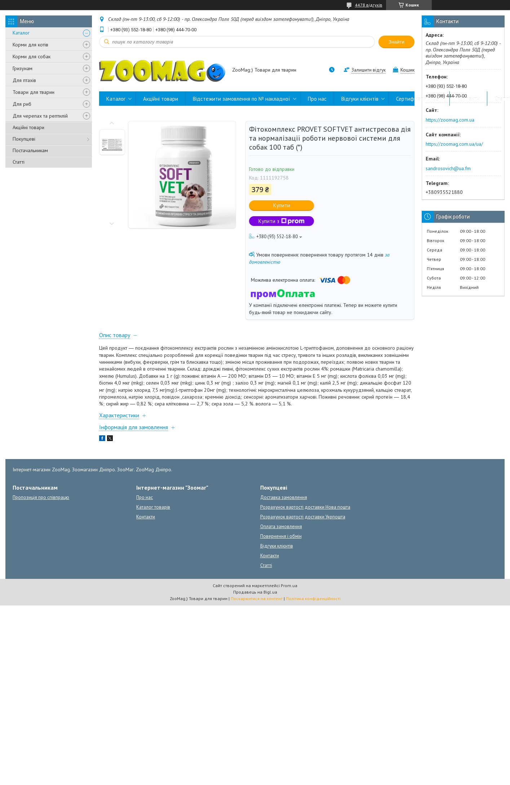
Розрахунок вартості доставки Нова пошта (305, 507)
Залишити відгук (368, 70)
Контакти (468, 98)
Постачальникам (30, 150)
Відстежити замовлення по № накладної (241, 98)
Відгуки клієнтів (359, 98)
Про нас (317, 98)
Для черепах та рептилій (40, 116)
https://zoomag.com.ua (450, 120)
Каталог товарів (153, 507)
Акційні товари (28, 127)
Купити (281, 205)
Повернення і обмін (281, 536)
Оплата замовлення (281, 526)
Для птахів (24, 80)
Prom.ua (289, 585)
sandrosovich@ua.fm (448, 168)
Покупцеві (24, 139)
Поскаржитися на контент (257, 598)
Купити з (281, 221)
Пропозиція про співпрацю (41, 497)
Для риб (22, 104)
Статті (19, 162)
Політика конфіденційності (313, 598)
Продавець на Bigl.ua (255, 592)
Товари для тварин (33, 92)
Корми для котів (30, 44)
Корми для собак (31, 56)
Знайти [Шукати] (396, 42)
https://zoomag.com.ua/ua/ (454, 144)
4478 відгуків (368, 5)
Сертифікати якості (419, 98)
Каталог (21, 33)
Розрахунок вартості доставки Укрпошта (302, 517)
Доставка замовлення (283, 497)
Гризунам (22, 68)
